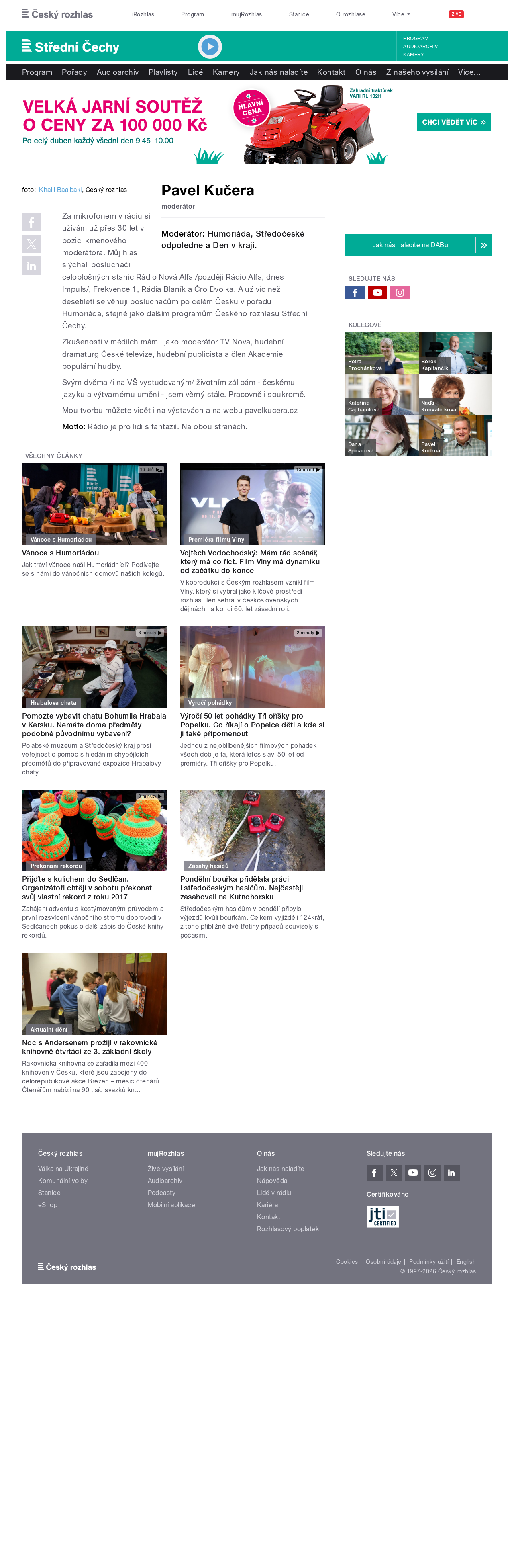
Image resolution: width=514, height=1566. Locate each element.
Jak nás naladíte (279, 72)
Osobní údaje (384, 1334)
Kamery (413, 54)
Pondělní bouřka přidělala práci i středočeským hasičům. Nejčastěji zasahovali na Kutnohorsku (241, 961)
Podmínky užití (429, 1334)
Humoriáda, (230, 234)
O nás (366, 72)
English (466, 1334)
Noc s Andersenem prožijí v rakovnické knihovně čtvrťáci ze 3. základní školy (90, 1119)
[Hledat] (481, 14)
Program (192, 14)
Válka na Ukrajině (63, 1241)
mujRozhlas (246, 14)
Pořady (74, 72)
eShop (47, 1277)
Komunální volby (63, 1253)
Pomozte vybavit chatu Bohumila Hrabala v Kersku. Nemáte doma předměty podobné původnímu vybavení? (94, 797)
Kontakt (331, 72)
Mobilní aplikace (172, 1277)
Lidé (195, 72)
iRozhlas (143, 14)
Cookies (347, 1334)
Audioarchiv (420, 46)
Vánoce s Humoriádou (60, 625)
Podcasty (162, 1265)
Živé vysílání (166, 1241)
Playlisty (163, 72)
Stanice (299, 14)
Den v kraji (234, 245)
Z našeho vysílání (417, 72)
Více (469, 72)
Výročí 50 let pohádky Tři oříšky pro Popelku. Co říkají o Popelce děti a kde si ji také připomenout (252, 797)
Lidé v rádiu (274, 1265)
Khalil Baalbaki (60, 311)
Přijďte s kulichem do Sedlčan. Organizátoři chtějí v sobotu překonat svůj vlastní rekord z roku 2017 (87, 961)
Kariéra (267, 1277)
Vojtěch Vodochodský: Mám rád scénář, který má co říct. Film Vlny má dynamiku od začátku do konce (250, 634)
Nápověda (272, 1253)
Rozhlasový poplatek (288, 1301)
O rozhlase (350, 14)
